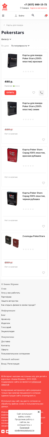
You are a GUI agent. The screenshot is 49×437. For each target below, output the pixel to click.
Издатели (5, 323)
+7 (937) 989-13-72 (35, 4)
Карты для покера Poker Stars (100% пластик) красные (32, 58)
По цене (5, 46)
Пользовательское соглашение (15, 354)
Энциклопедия (7, 331)
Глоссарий (6, 327)
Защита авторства (9, 301)
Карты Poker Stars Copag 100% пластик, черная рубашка (33, 196)
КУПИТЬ (10, 92)
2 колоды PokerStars (33, 236)
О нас (3, 289)
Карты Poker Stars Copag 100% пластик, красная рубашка (33, 152)
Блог (3, 315)
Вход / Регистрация (10, 364)
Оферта (4, 349)
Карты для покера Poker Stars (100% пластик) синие (32, 106)
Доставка (5, 341)
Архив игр (5, 319)
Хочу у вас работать (10, 293)
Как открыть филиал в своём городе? (18, 305)
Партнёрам (6, 297)
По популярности (20, 45)
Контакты (5, 345)
